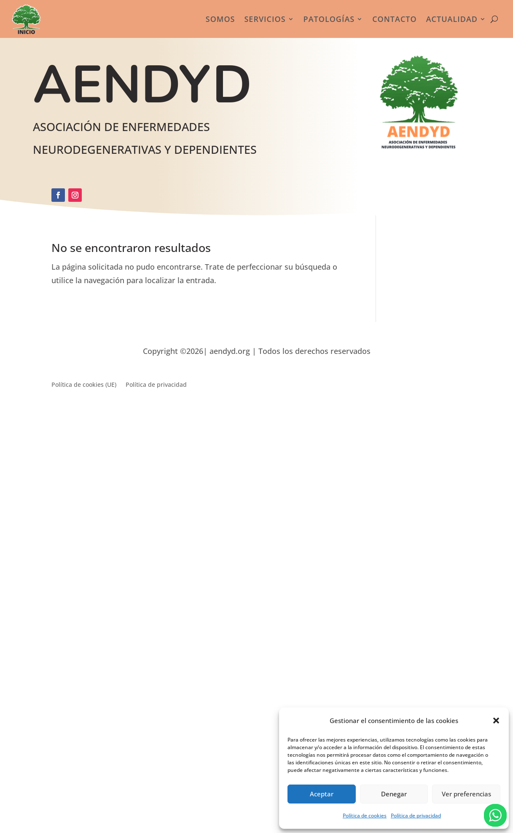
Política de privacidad (416, 815)
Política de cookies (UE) (83, 385)
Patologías (329, 19)
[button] (496, 720)
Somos (220, 19)
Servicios (264, 19)
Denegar (394, 794)
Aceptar (321, 794)
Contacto (394, 19)
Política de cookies (365, 815)
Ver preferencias (466, 794)
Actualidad (452, 19)
